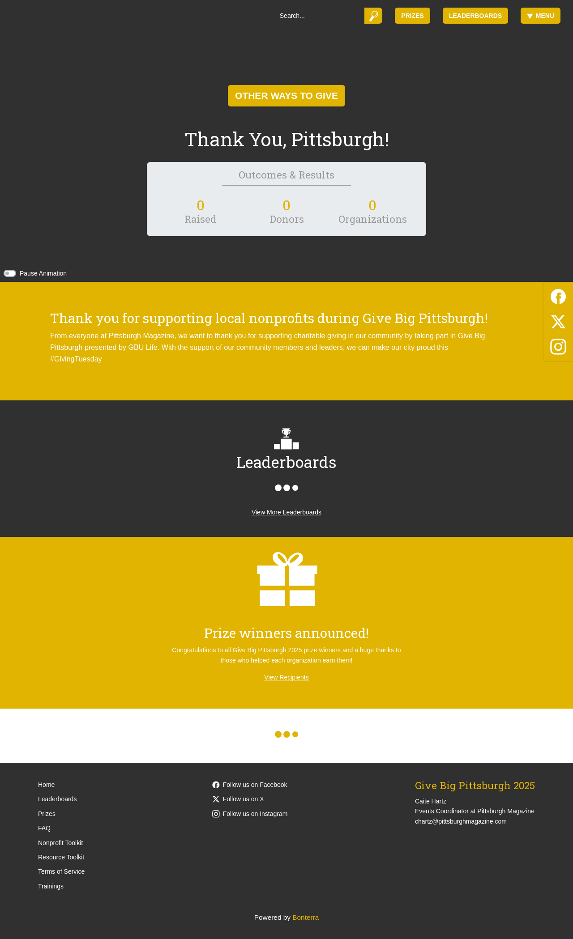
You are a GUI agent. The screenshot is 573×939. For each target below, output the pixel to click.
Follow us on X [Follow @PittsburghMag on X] (238, 799)
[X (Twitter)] (558, 320)
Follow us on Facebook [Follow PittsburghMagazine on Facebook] (249, 784)
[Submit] (373, 16)
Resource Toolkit (61, 857)
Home (46, 784)
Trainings (51, 886)
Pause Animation (43, 273)
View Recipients (286, 677)
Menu (540, 15)
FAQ (44, 828)
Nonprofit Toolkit (60, 842)
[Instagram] (558, 345)
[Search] (319, 16)
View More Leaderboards (286, 512)
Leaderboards (475, 15)
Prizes (412, 15)
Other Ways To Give (286, 95)
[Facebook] (558, 295)
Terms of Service (61, 871)
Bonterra (305, 917)
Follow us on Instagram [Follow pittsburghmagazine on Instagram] (250, 813)
